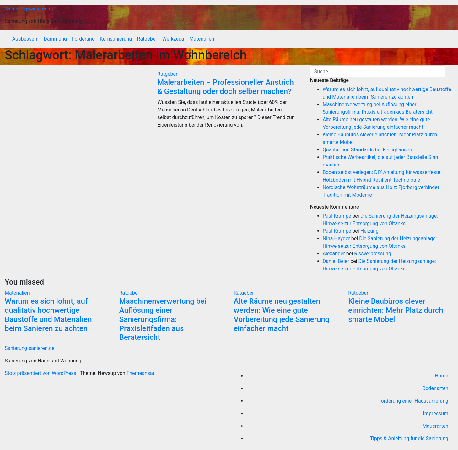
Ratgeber (147, 39)
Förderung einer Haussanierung (413, 401)
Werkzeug (173, 39)
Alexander (334, 254)
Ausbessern (25, 39)
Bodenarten (435, 388)
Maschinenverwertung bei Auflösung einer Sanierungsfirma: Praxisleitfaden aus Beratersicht (163, 319)
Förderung (83, 39)
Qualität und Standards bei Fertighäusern (368, 150)
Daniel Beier (336, 261)
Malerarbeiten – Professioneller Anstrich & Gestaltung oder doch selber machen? (225, 87)
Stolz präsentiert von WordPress (41, 373)
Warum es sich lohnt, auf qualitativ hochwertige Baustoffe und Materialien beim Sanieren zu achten (48, 315)
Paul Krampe (337, 216)
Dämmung (55, 39)
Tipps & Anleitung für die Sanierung (409, 439)
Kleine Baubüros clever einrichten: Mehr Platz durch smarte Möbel (395, 310)
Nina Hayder (336, 238)
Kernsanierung (116, 39)
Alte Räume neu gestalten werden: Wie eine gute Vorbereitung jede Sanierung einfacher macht (282, 315)
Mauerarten (435, 426)
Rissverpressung (372, 254)
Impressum (436, 413)
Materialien (201, 39)
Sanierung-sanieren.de (29, 9)
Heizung (369, 231)
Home (441, 376)
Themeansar (140, 373)
